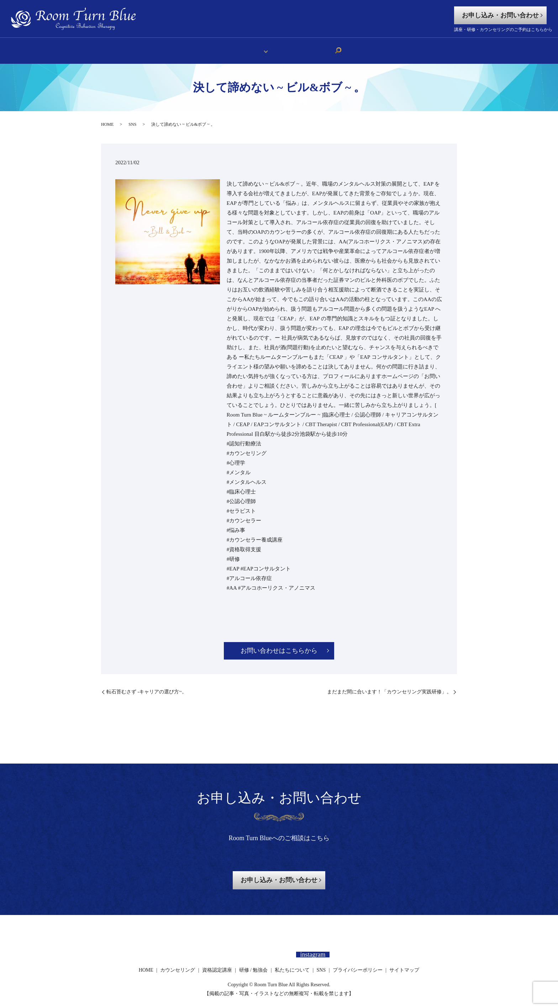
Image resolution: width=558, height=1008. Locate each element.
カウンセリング (177, 964)
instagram (313, 949)
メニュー (250, 48)
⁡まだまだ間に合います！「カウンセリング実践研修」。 (389, 686)
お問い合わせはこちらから (279, 645)
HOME (221, 48)
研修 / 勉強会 (253, 964)
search (344, 48)
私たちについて (295, 48)
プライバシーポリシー (358, 964)
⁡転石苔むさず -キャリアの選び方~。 (146, 686)
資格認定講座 (217, 964)
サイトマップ (404, 964)
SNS (329, 48)
